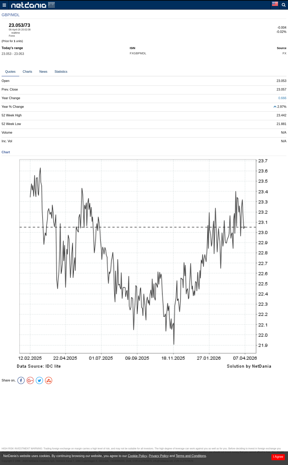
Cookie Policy (137, 456)
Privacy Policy (159, 456)
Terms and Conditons (191, 456)
